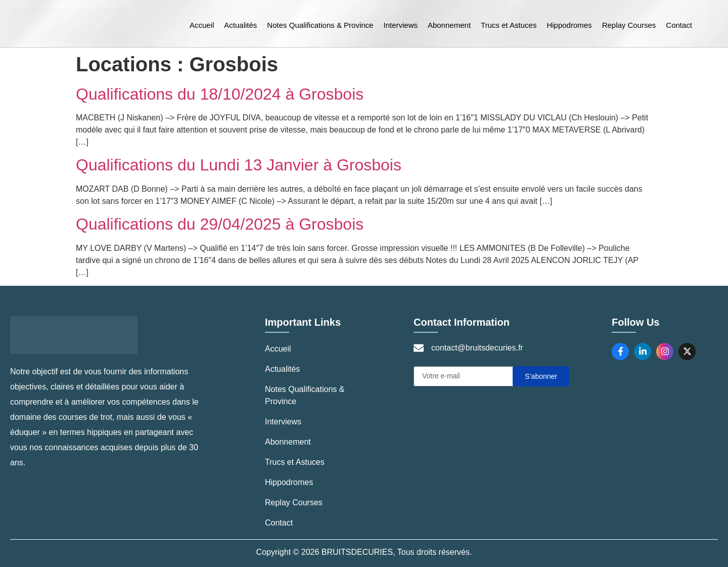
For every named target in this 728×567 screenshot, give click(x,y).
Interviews (400, 25)
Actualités (240, 25)
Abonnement (449, 25)
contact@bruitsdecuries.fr (477, 347)
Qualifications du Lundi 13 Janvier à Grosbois (238, 165)
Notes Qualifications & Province (320, 25)
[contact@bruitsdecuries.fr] (419, 348)
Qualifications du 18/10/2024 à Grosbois (219, 94)
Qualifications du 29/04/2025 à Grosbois (219, 224)
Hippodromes (569, 25)
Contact (679, 25)
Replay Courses (629, 25)
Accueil (202, 25)
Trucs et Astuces (508, 25)
